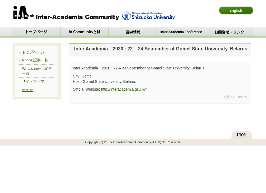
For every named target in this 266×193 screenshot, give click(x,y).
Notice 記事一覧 (35, 60)
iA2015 (27, 90)
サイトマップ (33, 82)
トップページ (33, 52)
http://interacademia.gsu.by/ (124, 89)
